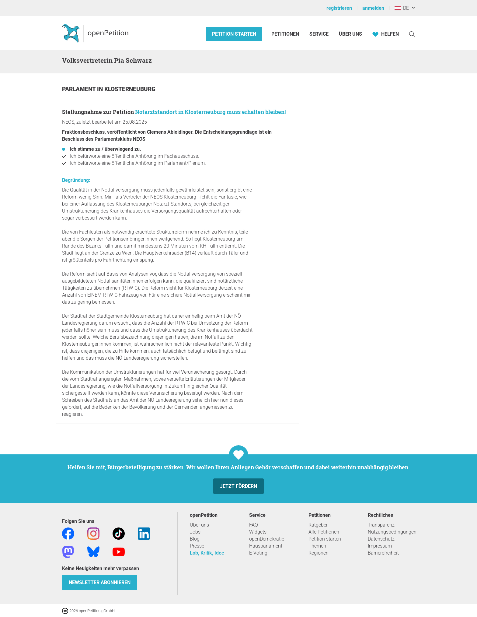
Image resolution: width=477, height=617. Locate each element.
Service (319, 34)
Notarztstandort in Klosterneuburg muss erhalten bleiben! (210, 111)
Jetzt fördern (238, 486)
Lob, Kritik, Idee (207, 553)
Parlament (79, 89)
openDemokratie (266, 539)
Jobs (195, 532)
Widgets (257, 532)
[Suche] (412, 33)
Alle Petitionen (323, 532)
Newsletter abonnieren (100, 582)
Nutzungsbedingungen (392, 532)
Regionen (318, 553)
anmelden (373, 8)
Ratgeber (318, 525)
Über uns (199, 525)
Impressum (380, 546)
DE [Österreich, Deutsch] (402, 8)
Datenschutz (381, 539)
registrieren (339, 8)
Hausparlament (265, 546)
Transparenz (381, 525)
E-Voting (258, 553)
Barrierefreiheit (383, 553)
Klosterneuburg (129, 89)
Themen (317, 546)
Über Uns (350, 34)
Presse (197, 546)
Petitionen (285, 34)
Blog (195, 539)
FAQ (253, 525)
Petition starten (234, 34)
